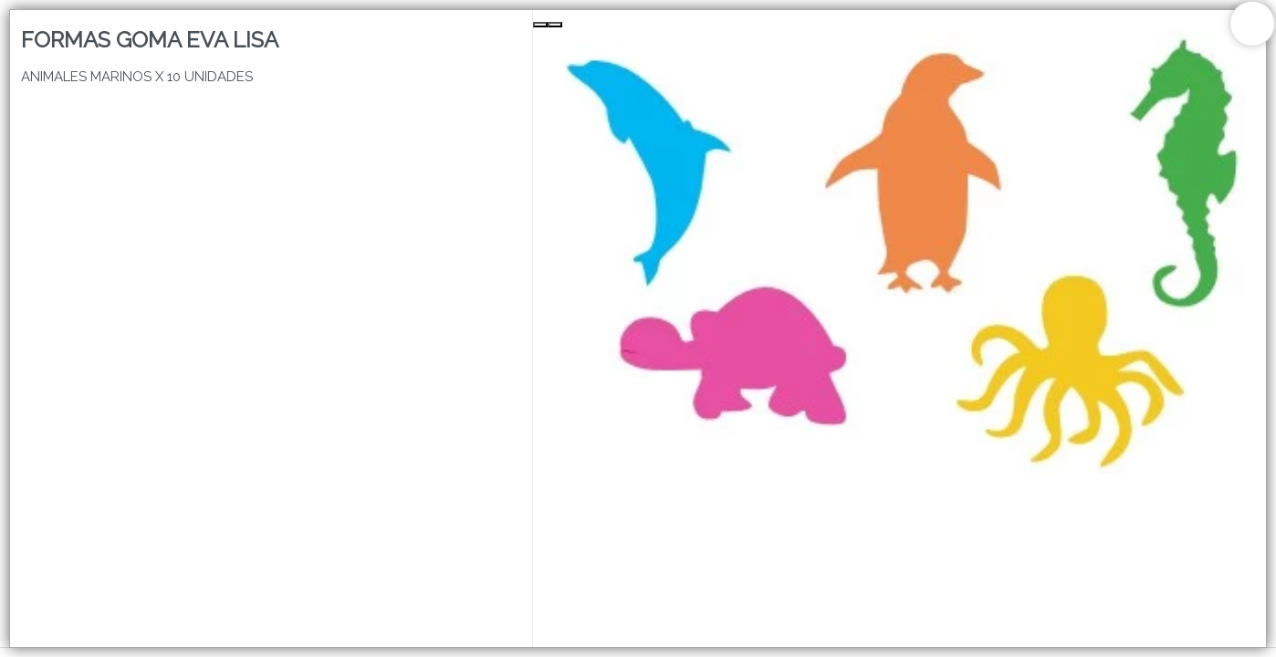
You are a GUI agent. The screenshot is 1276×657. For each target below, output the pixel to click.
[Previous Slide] (540, 24)
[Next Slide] (555, 24)
